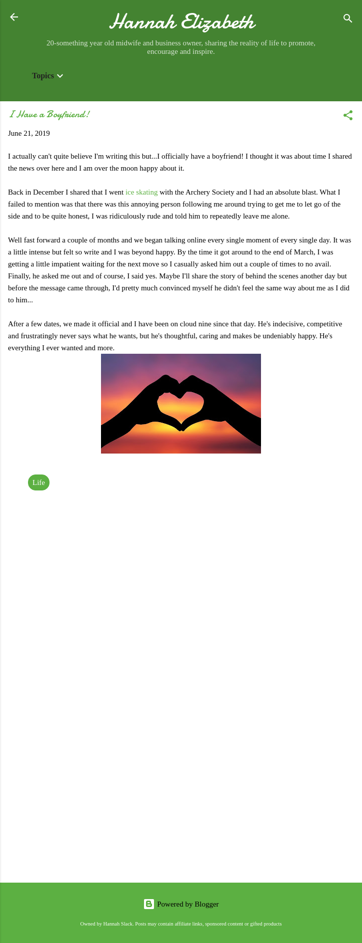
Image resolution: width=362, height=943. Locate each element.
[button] (348, 117)
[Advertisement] (181, 797)
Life (38, 482)
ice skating (142, 192)
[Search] (348, 20)
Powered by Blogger (180, 904)
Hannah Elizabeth (181, 21)
